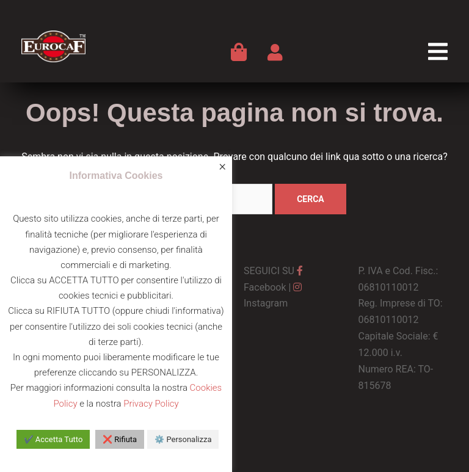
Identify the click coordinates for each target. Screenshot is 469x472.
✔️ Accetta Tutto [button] (53, 439)
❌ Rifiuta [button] (120, 439)
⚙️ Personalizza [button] (183, 439)
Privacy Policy (150, 403)
